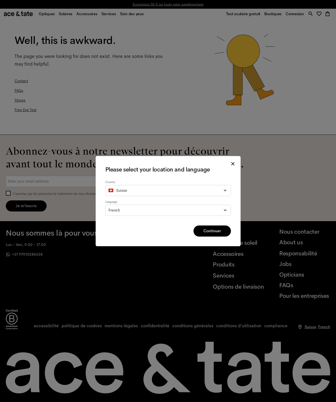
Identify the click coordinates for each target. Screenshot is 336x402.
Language (111, 202)
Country (110, 182)
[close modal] (233, 164)
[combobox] (168, 190)
